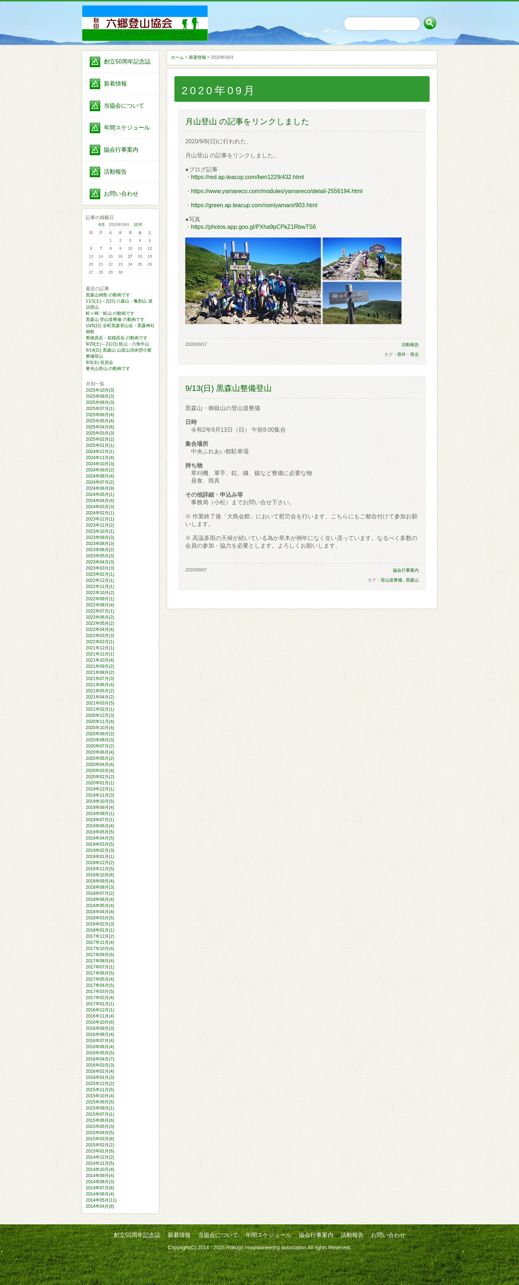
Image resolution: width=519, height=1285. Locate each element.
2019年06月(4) (100, 825)
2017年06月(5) (100, 973)
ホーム (177, 57)
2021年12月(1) (100, 647)
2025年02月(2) (100, 439)
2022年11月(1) (100, 586)
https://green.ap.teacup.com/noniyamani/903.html (254, 205)
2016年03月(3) (100, 1065)
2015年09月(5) (100, 1102)
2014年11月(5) (100, 1163)
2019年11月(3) (100, 795)
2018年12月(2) (100, 862)
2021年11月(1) (100, 654)
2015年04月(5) (100, 1132)
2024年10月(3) (100, 463)
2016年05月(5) (100, 1052)
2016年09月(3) (100, 1028)
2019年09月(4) (100, 807)
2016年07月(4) (100, 1040)
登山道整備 (391, 580)
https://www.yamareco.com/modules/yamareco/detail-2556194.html (277, 191)
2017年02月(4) (100, 997)
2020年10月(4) (100, 727)
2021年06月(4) (100, 684)
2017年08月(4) (100, 960)
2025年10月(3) (100, 390)
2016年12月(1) (100, 1009)
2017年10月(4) (100, 948)
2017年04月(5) (100, 985)
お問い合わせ (121, 194)
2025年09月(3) (100, 396)
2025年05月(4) (100, 420)
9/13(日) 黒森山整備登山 (228, 388)
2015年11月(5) (100, 1089)
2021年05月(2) (100, 690)
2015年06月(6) (100, 1120)
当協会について (124, 106)
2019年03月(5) (100, 844)
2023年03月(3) (100, 568)
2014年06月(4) (100, 1194)
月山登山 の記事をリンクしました (247, 121)
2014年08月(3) (100, 1181)
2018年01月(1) (100, 930)
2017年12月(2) (100, 936)
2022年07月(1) (100, 611)
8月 (101, 224)
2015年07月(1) (100, 1114)
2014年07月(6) (100, 1187)
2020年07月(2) (100, 746)
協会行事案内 (121, 150)
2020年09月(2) (100, 733)
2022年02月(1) (100, 641)
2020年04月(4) (100, 764)
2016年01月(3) (100, 1077)
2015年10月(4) (100, 1095)
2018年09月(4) (100, 881)
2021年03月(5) (100, 703)
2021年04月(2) (100, 697)
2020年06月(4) (100, 752)
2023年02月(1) (100, 574)
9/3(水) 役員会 (99, 362)
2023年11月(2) (100, 525)
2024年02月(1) (100, 512)
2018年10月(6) (100, 874)
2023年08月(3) (100, 543)
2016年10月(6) (100, 1022)
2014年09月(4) (100, 1175)
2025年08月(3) (100, 402)
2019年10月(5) (100, 801)
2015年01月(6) (100, 1151)
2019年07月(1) (100, 819)
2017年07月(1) (100, 967)
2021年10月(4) (100, 660)
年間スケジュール (127, 128)
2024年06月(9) (100, 488)
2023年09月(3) (100, 537)
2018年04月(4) (100, 911)
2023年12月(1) (100, 519)
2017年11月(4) (100, 942)
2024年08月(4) (100, 476)
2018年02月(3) (100, 924)
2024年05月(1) (100, 494)
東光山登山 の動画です (108, 368)
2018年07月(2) (100, 893)
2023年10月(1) (100, 531)
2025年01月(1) (100, 445)
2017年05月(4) (100, 979)
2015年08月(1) (100, 1108)
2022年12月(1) (100, 580)
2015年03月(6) (100, 1138)
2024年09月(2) (100, 469)
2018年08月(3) (100, 887)
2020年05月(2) (100, 758)
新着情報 (115, 83)
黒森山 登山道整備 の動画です (115, 319)
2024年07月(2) (100, 482)
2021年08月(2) (100, 672)
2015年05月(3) (100, 1126)
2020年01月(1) (100, 782)
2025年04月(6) (100, 427)
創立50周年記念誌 (127, 61)
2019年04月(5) (100, 838)
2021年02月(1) (100, 709)
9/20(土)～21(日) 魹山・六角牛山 (117, 344)
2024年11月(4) (100, 457)
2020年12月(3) (100, 715)
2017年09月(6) (100, 954)
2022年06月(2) (100, 617)
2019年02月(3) (100, 850)
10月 (138, 224)
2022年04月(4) (100, 629)
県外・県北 (408, 354)
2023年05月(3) (100, 555)
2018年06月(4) (100, 899)
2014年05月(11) (101, 1200)
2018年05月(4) (100, 905)
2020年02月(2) (100, 776)
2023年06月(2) (100, 549)
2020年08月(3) (100, 739)
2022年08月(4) (100, 604)
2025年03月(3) (100, 433)
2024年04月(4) (100, 500)
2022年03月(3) (100, 635)
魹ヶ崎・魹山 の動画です (110, 313)
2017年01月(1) (100, 1003)
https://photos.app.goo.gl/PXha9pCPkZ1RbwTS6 (253, 227)
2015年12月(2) (100, 1083)
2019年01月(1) (100, 856)
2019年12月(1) (100, 789)
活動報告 (115, 172)
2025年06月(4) (100, 414)
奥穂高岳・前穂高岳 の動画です (116, 337)
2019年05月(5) (100, 832)
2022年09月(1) (100, 598)
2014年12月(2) (100, 1157)
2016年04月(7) (100, 1059)
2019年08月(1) (100, 813)
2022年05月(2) (100, 623)
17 (130, 256)
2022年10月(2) (100, 592)
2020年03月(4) (100, 770)
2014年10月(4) (100, 1169)
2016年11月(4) (100, 1016)
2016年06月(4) (100, 1046)
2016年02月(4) (100, 1071)
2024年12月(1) (100, 451)
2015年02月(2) (100, 1144)
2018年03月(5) (100, 917)
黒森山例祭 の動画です (108, 294)
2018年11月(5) (100, 868)
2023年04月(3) (100, 562)
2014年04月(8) (100, 1206)
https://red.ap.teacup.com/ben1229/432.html (247, 177)
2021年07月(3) (100, 678)
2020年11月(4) (100, 721)
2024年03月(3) (100, 506)
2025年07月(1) (100, 408)
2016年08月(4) (100, 1034)
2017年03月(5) (100, 991)
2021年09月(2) (100, 666)
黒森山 (412, 580)
